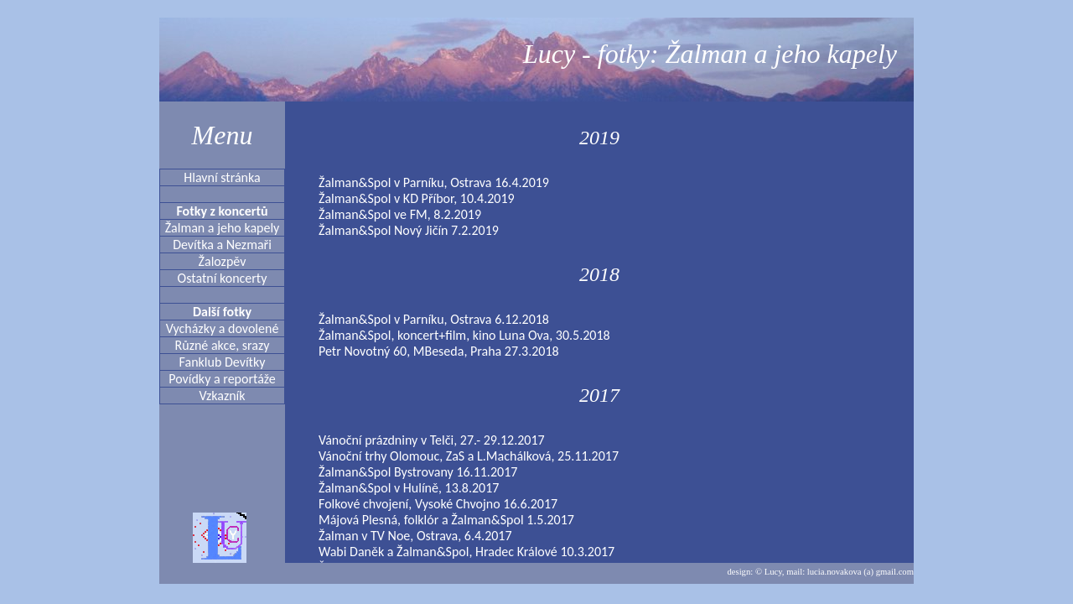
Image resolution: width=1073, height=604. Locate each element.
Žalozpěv (222, 261)
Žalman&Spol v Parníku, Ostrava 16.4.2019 (434, 182)
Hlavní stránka (222, 177)
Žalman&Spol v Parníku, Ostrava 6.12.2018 (434, 319)
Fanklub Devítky (222, 362)
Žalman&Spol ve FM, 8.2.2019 (400, 214)
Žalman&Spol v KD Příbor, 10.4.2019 (417, 198)
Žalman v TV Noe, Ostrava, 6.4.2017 (415, 536)
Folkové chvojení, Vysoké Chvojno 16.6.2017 (438, 504)
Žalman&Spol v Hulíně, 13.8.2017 (409, 488)
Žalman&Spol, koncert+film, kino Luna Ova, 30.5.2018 (464, 335)
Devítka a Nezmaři (222, 245)
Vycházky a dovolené (222, 328)
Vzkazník (222, 396)
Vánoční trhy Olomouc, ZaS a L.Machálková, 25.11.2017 (469, 456)
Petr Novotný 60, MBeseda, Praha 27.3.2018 (439, 351)
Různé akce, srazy (222, 345)
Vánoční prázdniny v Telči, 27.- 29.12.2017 (432, 440)
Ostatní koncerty (222, 278)
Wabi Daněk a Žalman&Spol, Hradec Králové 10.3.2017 (466, 552)
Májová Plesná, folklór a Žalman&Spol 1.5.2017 (446, 520)
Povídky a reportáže (222, 379)
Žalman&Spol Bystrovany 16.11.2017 (418, 472)
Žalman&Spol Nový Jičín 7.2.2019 (409, 230)
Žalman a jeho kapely (222, 228)
